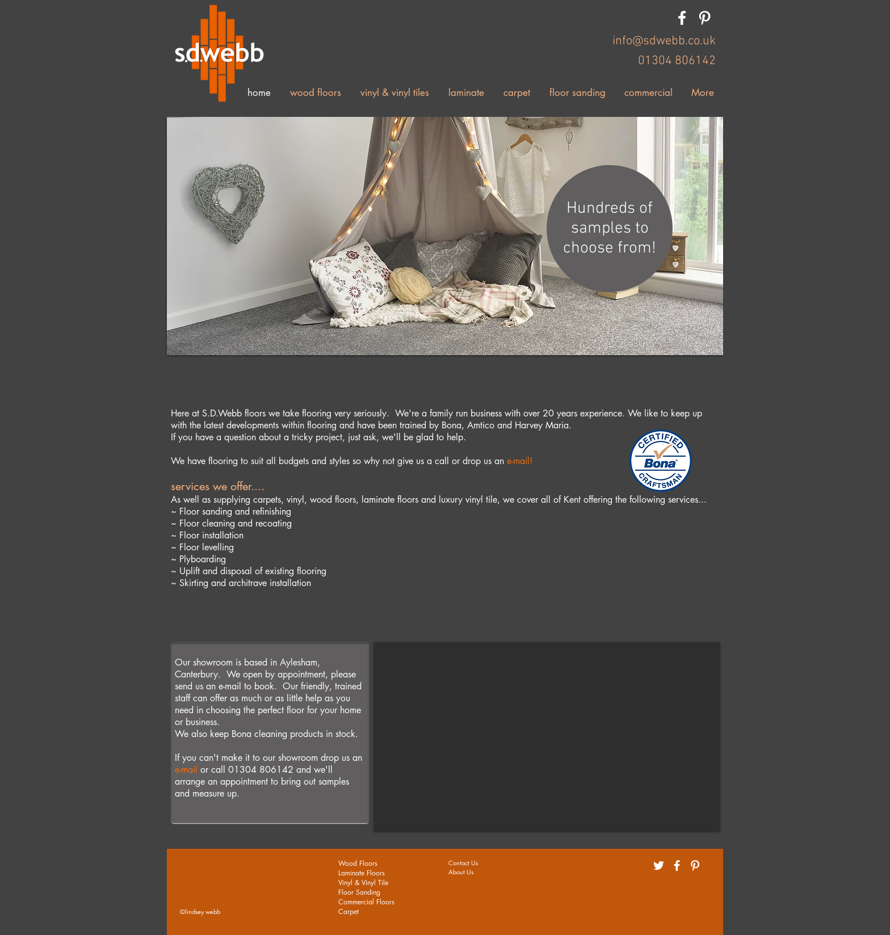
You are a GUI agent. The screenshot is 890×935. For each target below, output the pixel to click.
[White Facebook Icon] (682, 18)
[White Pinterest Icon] (704, 18)
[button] (445, 236)
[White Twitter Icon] (659, 865)
